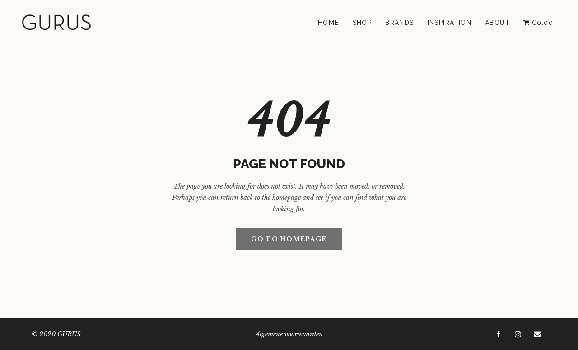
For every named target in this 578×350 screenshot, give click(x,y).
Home (328, 22)
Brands (399, 22)
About (497, 22)
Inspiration (449, 22)
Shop (362, 22)
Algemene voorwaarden (289, 334)
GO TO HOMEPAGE (288, 239)
